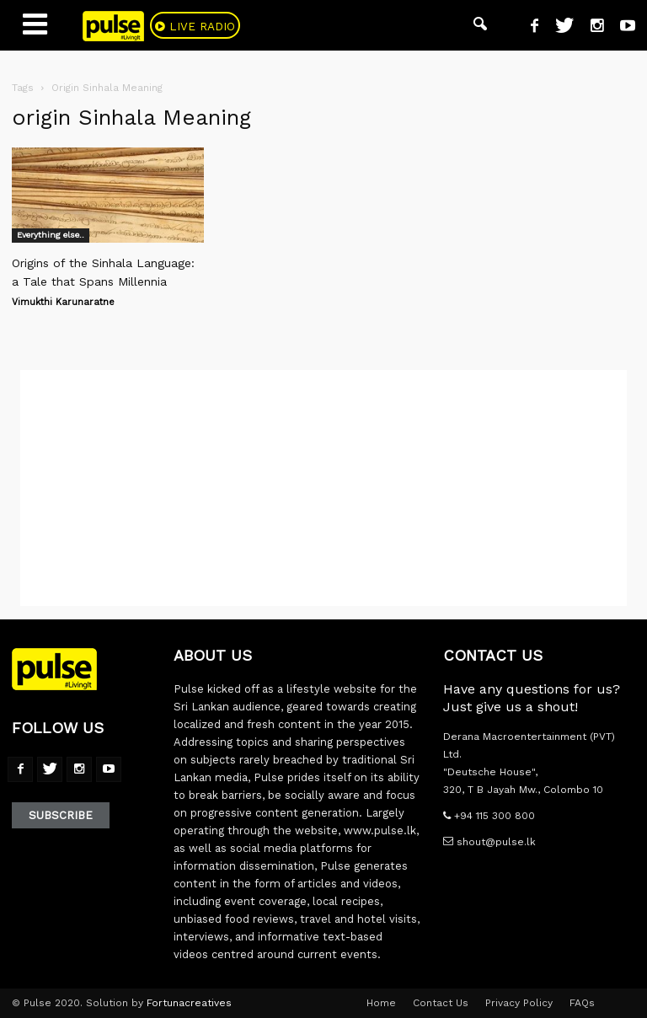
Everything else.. (50, 234)
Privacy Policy (519, 1003)
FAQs (582, 1003)
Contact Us (440, 1003)
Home (381, 1003)
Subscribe (61, 815)
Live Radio (208, 27)
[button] (480, 25)
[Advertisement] (323, 488)
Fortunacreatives (189, 1003)
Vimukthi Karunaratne (63, 302)
